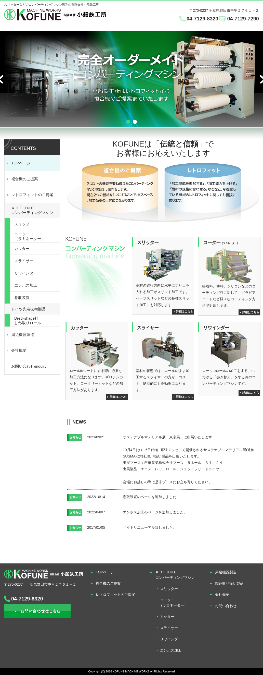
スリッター (23, 224)
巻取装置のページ (137, 497)
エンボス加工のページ (141, 512)
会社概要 (19, 350)
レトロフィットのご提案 (32, 194)
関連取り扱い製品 (229, 583)
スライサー (23, 261)
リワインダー (25, 273)
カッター (22, 248)
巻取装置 (22, 297)
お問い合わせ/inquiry (28, 366)
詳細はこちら (184, 311)
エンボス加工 (25, 285)
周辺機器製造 (22, 334)
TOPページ (21, 163)
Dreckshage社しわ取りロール (27, 320)
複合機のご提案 (24, 179)
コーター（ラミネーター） (29, 236)
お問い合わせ (37, 611)
